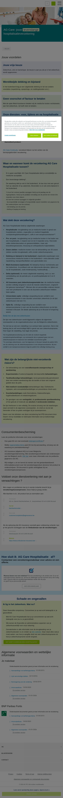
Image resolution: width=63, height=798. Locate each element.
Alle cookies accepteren (50, 135)
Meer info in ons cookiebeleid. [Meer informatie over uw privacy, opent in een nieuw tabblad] (37, 130)
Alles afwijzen (34, 135)
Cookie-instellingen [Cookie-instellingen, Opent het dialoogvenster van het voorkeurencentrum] (10, 135)
